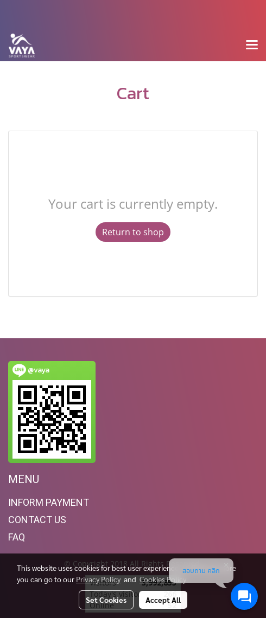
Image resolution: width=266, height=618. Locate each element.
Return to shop (133, 232)
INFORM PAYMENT (48, 502)
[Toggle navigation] (252, 45)
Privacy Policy (98, 579)
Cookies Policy (163, 579)
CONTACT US (37, 519)
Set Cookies (106, 599)
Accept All (163, 599)
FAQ (16, 537)
